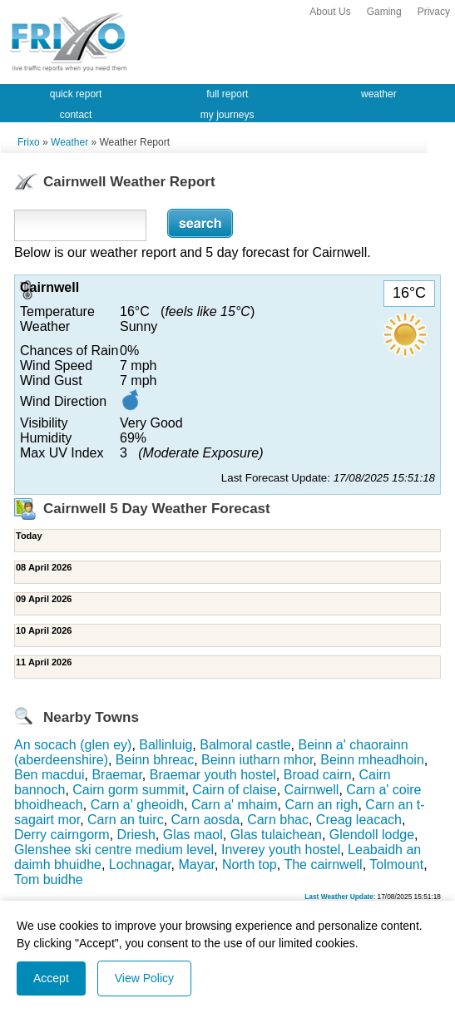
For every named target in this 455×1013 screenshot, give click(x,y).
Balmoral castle (245, 745)
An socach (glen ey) (72, 745)
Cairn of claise (234, 790)
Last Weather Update (338, 896)
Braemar (116, 775)
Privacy (434, 11)
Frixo (28, 142)
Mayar (196, 864)
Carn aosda (205, 820)
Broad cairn (318, 775)
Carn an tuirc (125, 820)
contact (76, 115)
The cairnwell (323, 864)
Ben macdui (49, 775)
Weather (69, 142)
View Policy (144, 978)
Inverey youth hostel (280, 850)
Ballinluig (165, 745)
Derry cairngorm (62, 835)
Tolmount (396, 864)
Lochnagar (140, 864)
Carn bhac (278, 820)
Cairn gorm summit (128, 790)
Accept (51, 978)
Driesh (136, 835)
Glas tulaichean (276, 835)
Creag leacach (359, 820)
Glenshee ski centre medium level (114, 850)
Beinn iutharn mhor (257, 760)
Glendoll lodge (371, 835)
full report (227, 94)
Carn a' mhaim (234, 805)
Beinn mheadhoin (372, 760)
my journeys (227, 115)
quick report (76, 94)
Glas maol (193, 835)
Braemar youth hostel (213, 775)
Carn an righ (321, 805)
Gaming (384, 11)
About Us (329, 11)
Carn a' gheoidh (137, 805)
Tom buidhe (48, 879)
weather (379, 94)
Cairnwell (311, 790)
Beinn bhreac (155, 760)
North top (249, 864)
